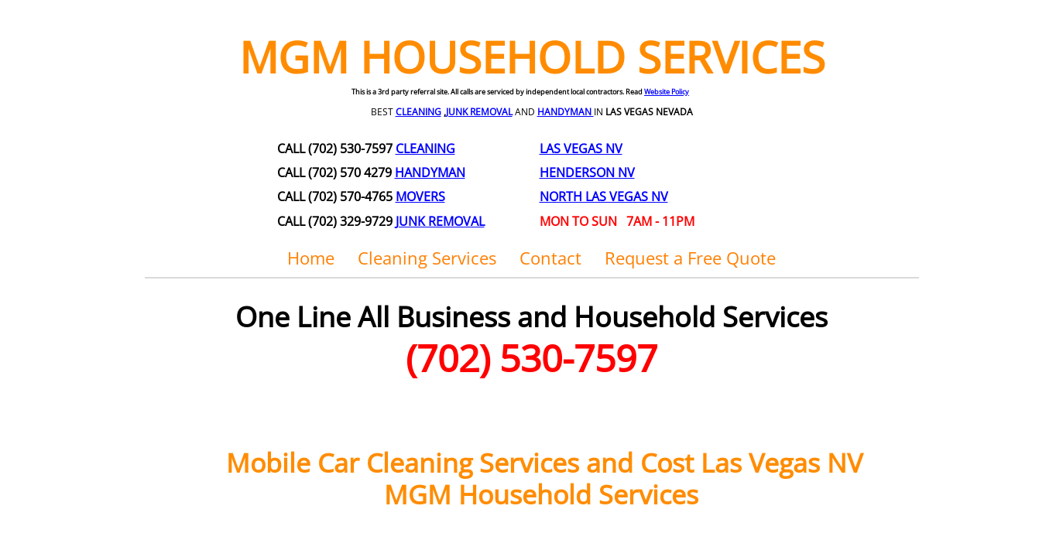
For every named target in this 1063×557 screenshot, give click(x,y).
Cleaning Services (427, 257)
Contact (550, 257)
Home (310, 257)
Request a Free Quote (690, 257)
